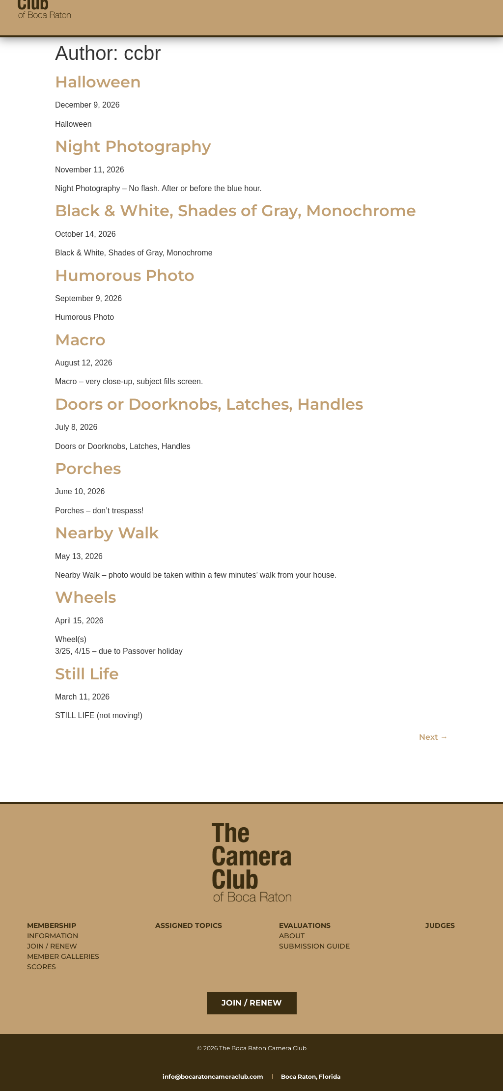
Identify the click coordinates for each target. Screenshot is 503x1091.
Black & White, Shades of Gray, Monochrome (235, 210)
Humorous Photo (125, 275)
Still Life (87, 673)
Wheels (85, 597)
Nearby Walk (107, 532)
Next (433, 737)
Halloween (98, 81)
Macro (80, 339)
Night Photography (133, 146)
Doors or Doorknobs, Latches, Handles (209, 404)
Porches (88, 468)
